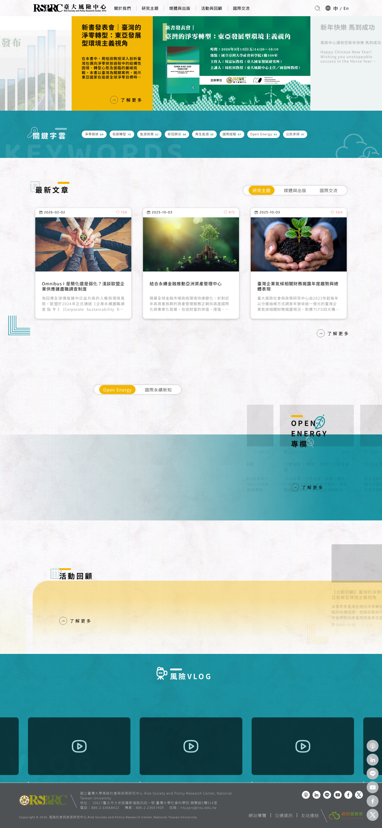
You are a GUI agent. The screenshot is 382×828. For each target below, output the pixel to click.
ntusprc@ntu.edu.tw (198, 807)
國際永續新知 (158, 389)
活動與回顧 (211, 8)
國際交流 (241, 8)
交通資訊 (284, 815)
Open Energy (117, 389)
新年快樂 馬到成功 (329, 27)
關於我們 (122, 8)
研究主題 (150, 8)
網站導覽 (258, 815)
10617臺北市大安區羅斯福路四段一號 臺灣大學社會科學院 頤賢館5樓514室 (155, 802)
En (346, 8)
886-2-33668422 (105, 807)
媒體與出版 (179, 8)
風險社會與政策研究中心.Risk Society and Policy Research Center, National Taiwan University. (123, 817)
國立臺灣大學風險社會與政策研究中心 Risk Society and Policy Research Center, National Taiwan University (156, 795)
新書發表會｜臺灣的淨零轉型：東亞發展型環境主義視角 (93, 35)
